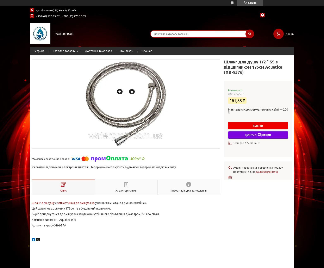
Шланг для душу (43, 203)
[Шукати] (249, 34)
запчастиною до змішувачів (76, 203)
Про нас (147, 51)
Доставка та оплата (98, 51)
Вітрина (39, 51)
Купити (258, 125)
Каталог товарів (64, 51)
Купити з (258, 135)
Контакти (126, 51)
